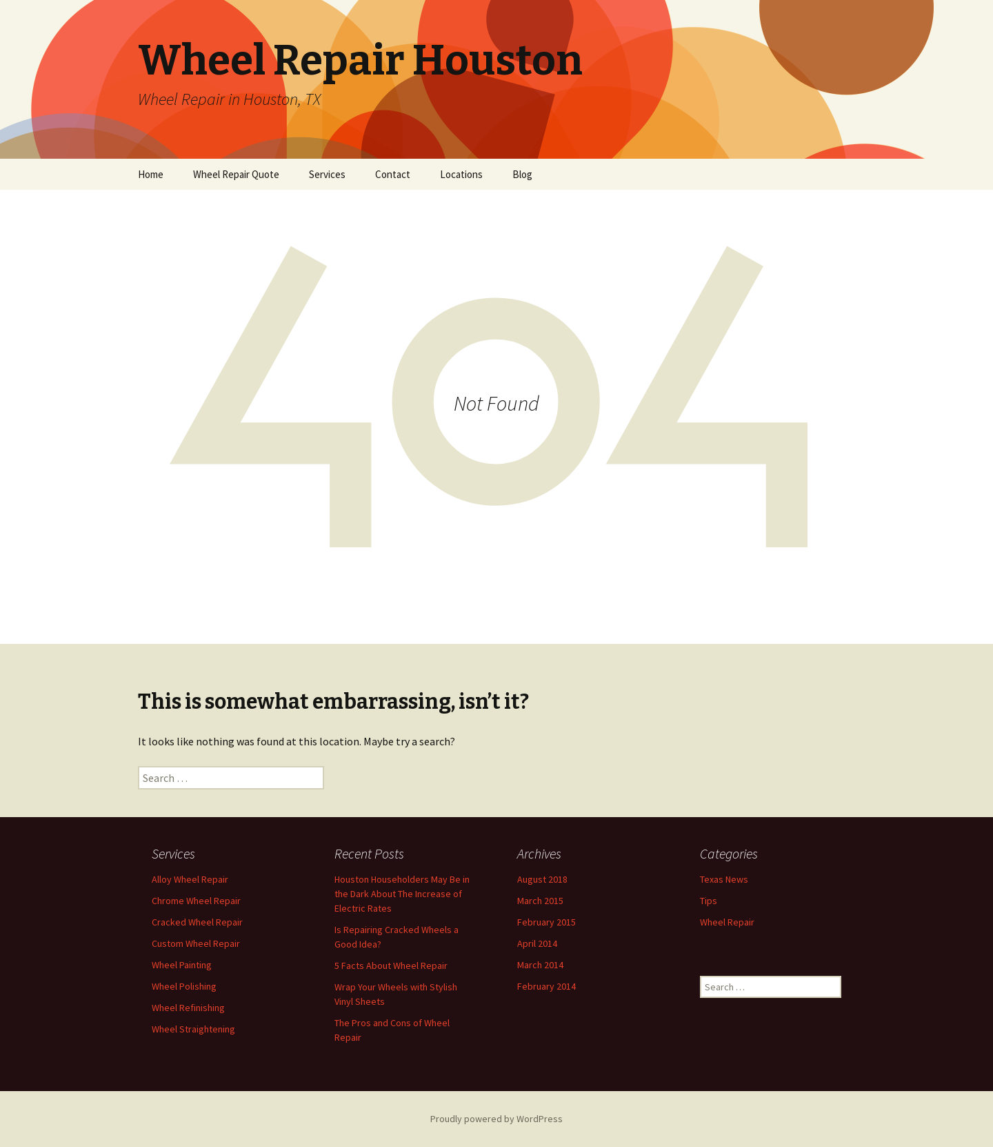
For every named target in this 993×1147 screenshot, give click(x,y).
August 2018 (542, 879)
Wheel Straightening (193, 1029)
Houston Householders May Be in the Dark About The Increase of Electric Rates (402, 893)
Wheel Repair (727, 922)
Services (327, 174)
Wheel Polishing (184, 986)
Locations (461, 174)
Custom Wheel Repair (196, 943)
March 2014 (540, 965)
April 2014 (537, 943)
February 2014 (546, 986)
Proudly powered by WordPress (496, 1118)
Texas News (724, 879)
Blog (522, 174)
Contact (392, 174)
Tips (708, 900)
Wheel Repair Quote (236, 174)
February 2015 (546, 922)
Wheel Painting (182, 965)
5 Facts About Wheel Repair (391, 965)
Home (150, 174)
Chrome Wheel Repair (196, 900)
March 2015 (540, 900)
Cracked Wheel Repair (197, 922)
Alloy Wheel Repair (190, 879)
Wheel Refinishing (188, 1007)
